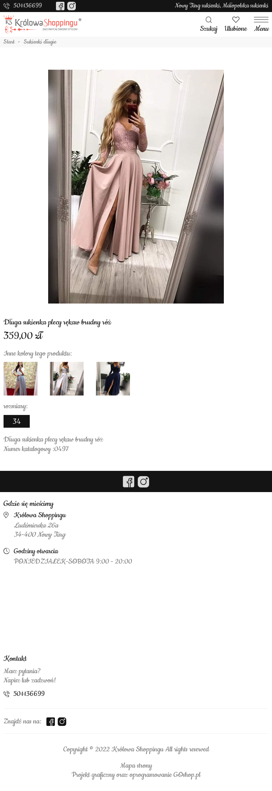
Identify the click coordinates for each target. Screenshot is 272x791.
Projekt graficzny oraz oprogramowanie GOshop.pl (136, 775)
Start (9, 42)
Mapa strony (136, 765)
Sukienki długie (40, 42)
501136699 (27, 5)
